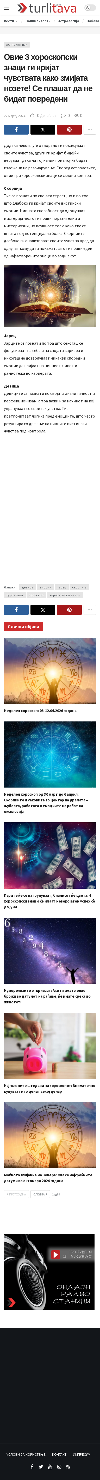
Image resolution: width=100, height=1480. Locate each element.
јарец (62, 587)
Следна (40, 1194)
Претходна (16, 1194)
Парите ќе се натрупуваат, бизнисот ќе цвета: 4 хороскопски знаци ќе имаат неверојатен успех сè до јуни (49, 901)
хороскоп (36, 595)
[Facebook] (32, 1467)
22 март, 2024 (14, 115)
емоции (46, 587)
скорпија (79, 587)
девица (28, 587)
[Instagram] (59, 1467)
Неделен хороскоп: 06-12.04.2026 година (40, 710)
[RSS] (68, 1467)
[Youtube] (50, 1467)
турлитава (15, 595)
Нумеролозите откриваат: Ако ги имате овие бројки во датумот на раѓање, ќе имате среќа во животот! (47, 996)
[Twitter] (41, 1467)
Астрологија (17, 45)
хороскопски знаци (65, 595)
